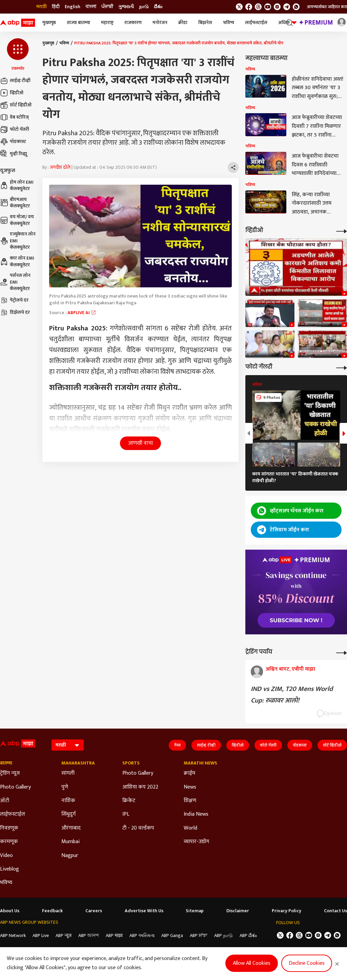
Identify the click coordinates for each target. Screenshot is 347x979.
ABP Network (13, 935)
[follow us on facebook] (249, 7)
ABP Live (41, 935)
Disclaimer (237, 911)
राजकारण (133, 22)
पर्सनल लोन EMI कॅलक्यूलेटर (15, 282)
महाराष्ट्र (107, 22)
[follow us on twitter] (239, 7)
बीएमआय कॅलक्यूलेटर (15, 202)
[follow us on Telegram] (287, 7)
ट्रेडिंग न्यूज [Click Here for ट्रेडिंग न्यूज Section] (10, 773)
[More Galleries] (341, 367)
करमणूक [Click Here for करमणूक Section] (9, 841)
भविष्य (228, 22)
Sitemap (195, 911)
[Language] (68, 745)
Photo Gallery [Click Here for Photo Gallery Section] (15, 787)
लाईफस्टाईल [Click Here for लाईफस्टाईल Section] (12, 814)
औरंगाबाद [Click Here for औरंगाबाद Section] (71, 828)
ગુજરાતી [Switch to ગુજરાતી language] (126, 6)
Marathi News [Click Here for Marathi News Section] (200, 763)
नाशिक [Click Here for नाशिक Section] (68, 800)
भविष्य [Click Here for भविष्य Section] (6, 882)
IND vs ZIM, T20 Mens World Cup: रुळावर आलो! (292, 694)
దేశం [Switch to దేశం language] (158, 6)
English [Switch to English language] (72, 6)
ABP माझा (114, 935)
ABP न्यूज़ (64, 935)
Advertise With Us (144, 911)
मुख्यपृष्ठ (49, 22)
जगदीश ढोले (60, 167)
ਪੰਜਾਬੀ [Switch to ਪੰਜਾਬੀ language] (107, 6)
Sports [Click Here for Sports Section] (131, 763)
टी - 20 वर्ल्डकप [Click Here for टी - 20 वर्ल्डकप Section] (138, 828)
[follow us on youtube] (268, 7)
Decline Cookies (307, 963)
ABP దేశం (248, 935)
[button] (18, 55)
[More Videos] (341, 230)
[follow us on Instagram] (277, 7)
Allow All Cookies (251, 963)
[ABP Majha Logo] (17, 23)
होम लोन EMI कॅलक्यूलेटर (17, 185)
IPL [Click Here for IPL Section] (125, 814)
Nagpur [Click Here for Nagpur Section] (69, 855)
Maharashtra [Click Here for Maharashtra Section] (78, 763)
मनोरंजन (159, 22)
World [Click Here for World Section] (190, 828)
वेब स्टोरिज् (14, 117)
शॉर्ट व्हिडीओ (16, 105)
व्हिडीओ (11, 93)
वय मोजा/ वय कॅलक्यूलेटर (17, 220)
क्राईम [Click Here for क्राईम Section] (189, 773)
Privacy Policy (286, 911)
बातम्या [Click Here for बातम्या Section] (6, 763)
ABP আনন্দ (88, 935)
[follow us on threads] (258, 7)
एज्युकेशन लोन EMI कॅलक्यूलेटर (18, 241)
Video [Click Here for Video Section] (6, 855)
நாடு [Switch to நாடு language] (144, 6)
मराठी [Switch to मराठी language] (41, 6)
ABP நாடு (223, 935)
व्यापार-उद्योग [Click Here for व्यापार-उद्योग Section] (196, 841)
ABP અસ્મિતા (142, 935)
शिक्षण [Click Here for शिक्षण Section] (190, 800)
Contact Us (335, 911)
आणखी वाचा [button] (140, 443)
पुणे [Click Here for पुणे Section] (64, 787)
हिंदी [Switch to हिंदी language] (56, 6)
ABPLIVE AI (81, 313)
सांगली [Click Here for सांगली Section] (68, 773)
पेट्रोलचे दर (14, 300)
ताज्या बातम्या (78, 22)
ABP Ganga (172, 935)
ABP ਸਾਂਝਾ (198, 935)
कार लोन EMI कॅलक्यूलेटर (17, 261)
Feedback (52, 911)
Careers (93, 911)
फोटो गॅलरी (14, 129)
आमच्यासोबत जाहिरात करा (327, 6)
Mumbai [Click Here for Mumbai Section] (70, 841)
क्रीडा (182, 22)
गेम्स (177, 745)
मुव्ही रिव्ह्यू (13, 154)
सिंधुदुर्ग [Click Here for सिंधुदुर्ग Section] (68, 814)
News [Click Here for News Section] (190, 787)
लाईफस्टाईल (256, 22)
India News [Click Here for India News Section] (196, 814)
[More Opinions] (341, 652)
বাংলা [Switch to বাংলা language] (90, 6)
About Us (9, 911)
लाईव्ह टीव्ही (15, 81)
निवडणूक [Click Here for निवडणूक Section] (9, 828)
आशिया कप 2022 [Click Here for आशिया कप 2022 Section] (140, 787)
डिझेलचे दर (15, 312)
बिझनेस (205, 22)
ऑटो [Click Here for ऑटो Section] (4, 800)
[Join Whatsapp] (296, 7)
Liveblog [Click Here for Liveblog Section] (9, 869)
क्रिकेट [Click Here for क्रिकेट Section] (128, 800)
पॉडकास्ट (13, 142)
